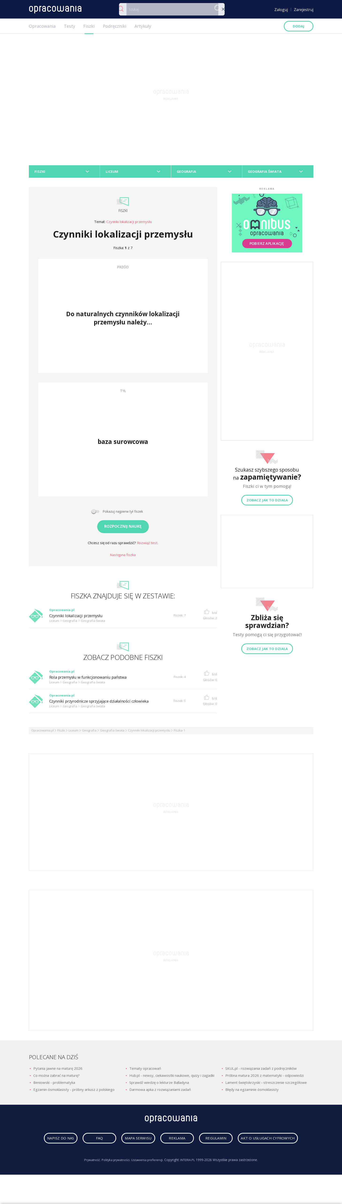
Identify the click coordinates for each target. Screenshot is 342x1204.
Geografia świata (112, 732)
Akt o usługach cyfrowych (172, 1157)
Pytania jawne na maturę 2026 (57, 1070)
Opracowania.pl (42, 732)
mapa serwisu (170, 1141)
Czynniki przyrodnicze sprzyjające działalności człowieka (104, 703)
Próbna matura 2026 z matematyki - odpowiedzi (264, 1077)
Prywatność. (89, 1179)
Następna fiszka (123, 556)
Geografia (89, 732)
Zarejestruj (303, 10)
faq (124, 1141)
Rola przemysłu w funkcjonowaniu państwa (92, 679)
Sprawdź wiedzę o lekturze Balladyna (159, 1084)
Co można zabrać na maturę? (56, 1077)
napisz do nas (79, 1141)
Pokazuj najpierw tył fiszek (123, 513)
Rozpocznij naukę (123, 528)
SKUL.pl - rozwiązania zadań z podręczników (261, 1070)
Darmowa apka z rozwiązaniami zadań (160, 1091)
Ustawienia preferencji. (148, 1179)
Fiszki (89, 26)
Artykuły (142, 26)
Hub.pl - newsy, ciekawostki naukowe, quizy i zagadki (171, 1077)
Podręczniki (114, 26)
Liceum (73, 732)
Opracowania (42, 26)
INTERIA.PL (191, 1179)
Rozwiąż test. (147, 544)
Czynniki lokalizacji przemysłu (129, 223)
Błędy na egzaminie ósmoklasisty (252, 1091)
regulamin (260, 1141)
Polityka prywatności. (115, 1179)
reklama (214, 1141)
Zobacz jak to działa (267, 502)
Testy (69, 26)
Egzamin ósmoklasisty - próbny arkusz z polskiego (74, 1091)
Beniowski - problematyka (54, 1084)
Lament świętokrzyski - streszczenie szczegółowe (266, 1084)
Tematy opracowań (145, 1070)
